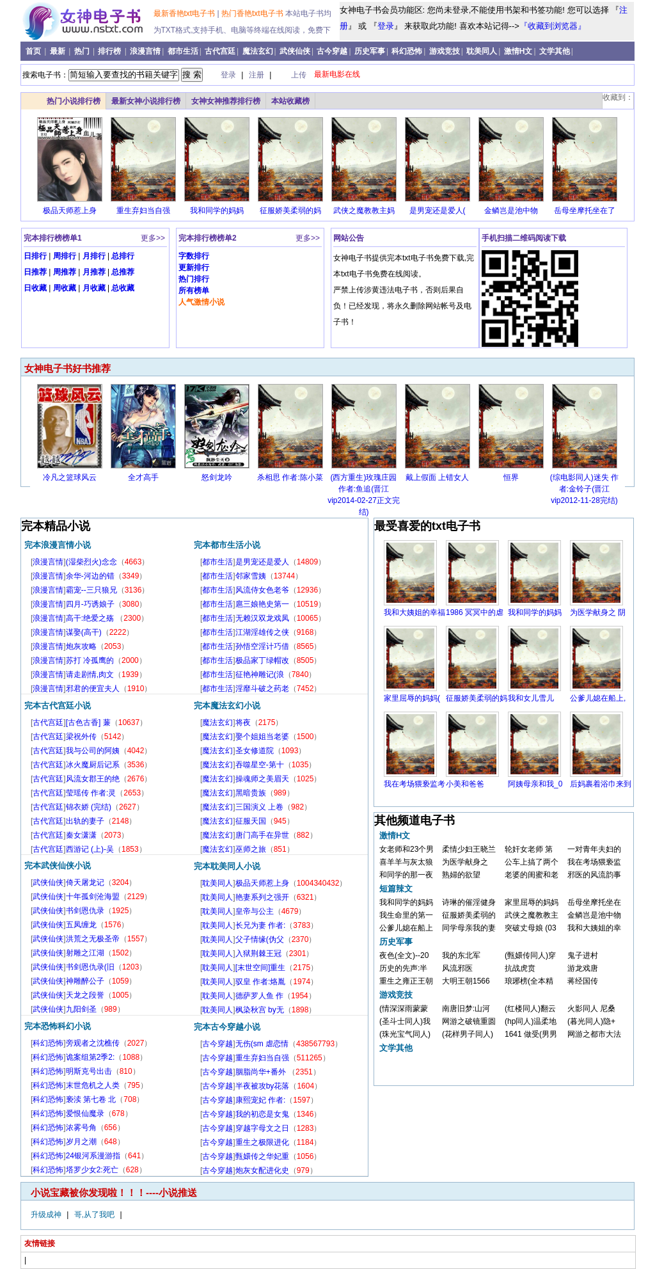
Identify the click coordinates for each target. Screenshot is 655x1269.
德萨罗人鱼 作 (259, 995)
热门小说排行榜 (73, 101)
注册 (257, 74)
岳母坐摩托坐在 (594, 902)
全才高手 (143, 477)
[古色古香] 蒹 (88, 722)
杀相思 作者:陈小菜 (290, 477)
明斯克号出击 (89, 1071)
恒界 (511, 477)
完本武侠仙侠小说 (57, 865)
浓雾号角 (81, 1127)
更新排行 (193, 267)
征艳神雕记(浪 (259, 674)
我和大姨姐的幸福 (414, 612)
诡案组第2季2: (90, 1057)
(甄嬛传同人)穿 (530, 955)
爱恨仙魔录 (85, 1113)
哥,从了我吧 (95, 1214)
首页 (34, 51)
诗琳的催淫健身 (469, 902)
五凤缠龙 (81, 924)
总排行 (122, 255)
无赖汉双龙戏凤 (262, 618)
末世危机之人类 (93, 1085)
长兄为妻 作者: (260, 925)
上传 (298, 74)
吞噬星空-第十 (259, 764)
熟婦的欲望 (461, 874)
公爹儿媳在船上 (406, 927)
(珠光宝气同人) (404, 1034)
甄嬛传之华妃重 (262, 1156)
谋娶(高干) (84, 632)
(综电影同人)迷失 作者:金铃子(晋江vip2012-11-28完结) (584, 489)
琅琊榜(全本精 (529, 981)
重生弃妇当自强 (143, 210)
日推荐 (35, 271)
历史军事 (369, 51)
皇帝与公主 (254, 911)
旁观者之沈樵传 (93, 1043)
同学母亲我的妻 (469, 927)
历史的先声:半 (403, 968)
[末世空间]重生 (260, 967)
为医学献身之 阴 (598, 612)
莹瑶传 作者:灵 (91, 792)
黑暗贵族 (250, 792)
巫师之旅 (250, 849)
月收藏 (94, 287)
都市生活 (183, 51)
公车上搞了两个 (531, 862)
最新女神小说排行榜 (145, 101)
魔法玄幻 (257, 51)
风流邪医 (457, 968)
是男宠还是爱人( (437, 210)
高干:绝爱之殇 (91, 618)
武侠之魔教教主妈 (364, 210)
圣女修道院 (254, 750)
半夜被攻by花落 (262, 1085)
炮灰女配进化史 (262, 1170)
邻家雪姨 (250, 575)
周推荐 (64, 271)
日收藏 (35, 287)
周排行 (64, 255)
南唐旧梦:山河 (466, 1008)
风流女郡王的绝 (93, 778)
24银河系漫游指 (93, 1155)
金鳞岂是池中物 (511, 210)
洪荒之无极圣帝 (93, 938)
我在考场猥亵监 (594, 862)
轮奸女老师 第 (529, 849)
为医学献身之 (465, 862)
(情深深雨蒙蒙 (403, 1008)
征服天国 (250, 821)
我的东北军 (461, 955)
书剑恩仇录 (85, 910)
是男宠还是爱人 (262, 561)
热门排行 (193, 279)
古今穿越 (332, 51)
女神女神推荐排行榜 (225, 101)
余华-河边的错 (90, 575)
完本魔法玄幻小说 (227, 705)
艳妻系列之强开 (262, 897)
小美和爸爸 (465, 783)
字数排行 (193, 255)
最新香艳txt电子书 (185, 13)
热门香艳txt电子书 (253, 13)
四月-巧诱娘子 (90, 604)
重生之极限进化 (262, 1142)
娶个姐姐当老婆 (262, 736)
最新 (58, 51)
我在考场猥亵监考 (414, 783)
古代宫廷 (220, 51)
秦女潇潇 (81, 835)
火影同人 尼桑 (591, 1008)
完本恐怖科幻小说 (57, 1026)
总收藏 (122, 287)
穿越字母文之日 (262, 1128)
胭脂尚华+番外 (261, 1071)
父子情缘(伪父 (259, 939)
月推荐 (94, 271)
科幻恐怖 (406, 51)
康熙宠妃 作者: (260, 1100)
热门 (82, 51)
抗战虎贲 (520, 968)
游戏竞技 (444, 51)
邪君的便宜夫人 (93, 688)
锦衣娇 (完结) (88, 806)
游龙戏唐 (582, 968)
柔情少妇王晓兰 (469, 849)
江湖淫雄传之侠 (262, 632)
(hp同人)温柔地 (530, 1021)
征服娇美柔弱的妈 (290, 210)
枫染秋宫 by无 (259, 1009)
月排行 (94, 255)
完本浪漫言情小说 (57, 545)
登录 (385, 26)
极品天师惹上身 (70, 210)
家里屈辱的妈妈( (412, 698)
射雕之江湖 (85, 952)
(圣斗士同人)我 (404, 1021)
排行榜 (110, 51)
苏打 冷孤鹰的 (90, 660)
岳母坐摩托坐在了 (584, 210)
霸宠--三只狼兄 (91, 590)
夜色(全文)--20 (404, 955)
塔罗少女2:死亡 (92, 1169)
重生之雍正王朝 (406, 981)
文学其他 (554, 51)
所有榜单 (193, 290)
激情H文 (518, 51)
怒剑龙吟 (216, 477)
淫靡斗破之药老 (262, 688)
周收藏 (64, 287)
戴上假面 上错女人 (437, 477)
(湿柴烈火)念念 (91, 561)
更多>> (153, 238)
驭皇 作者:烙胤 (260, 981)
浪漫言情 (145, 51)
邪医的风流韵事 (594, 874)
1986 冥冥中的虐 (474, 612)
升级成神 (47, 1214)
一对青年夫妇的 (594, 849)
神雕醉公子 (85, 981)
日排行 (35, 255)
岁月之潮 (81, 1141)
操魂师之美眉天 (262, 778)
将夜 (243, 722)
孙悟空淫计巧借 (262, 646)
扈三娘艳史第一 (262, 604)
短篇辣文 (396, 888)
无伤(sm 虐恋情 (261, 1043)
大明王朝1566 (466, 981)
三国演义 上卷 (259, 806)
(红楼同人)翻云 (530, 1008)
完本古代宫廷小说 (57, 705)
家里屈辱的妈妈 (531, 902)
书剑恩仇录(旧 (90, 966)
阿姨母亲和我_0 (535, 783)
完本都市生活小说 (227, 545)
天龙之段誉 (85, 995)
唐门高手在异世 (262, 835)
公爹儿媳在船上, (598, 698)
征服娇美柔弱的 (469, 915)
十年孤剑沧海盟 (93, 896)
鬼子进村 (582, 955)
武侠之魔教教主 (531, 915)
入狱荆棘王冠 (258, 953)
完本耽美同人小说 (227, 866)
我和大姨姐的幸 (594, 927)
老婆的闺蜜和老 (531, 874)
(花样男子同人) (467, 1034)
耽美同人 (481, 51)
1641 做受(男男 (531, 1034)
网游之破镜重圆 (469, 1021)
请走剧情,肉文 (90, 674)
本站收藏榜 (290, 101)
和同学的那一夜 (406, 874)
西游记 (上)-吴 (90, 849)
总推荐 (122, 271)
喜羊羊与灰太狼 (406, 862)
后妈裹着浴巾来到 (600, 783)
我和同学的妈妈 (217, 210)
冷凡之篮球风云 (70, 477)
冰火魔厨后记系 (93, 764)
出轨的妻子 (85, 821)
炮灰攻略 (81, 646)
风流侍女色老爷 (262, 590)
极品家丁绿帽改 (262, 660)
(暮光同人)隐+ (591, 1021)
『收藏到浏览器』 (552, 26)
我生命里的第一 (406, 915)
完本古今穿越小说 (227, 1027)
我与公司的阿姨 (93, 750)
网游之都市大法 (594, 1034)
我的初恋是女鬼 (262, 1114)
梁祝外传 (81, 736)
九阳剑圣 (81, 1009)
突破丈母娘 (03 (530, 927)
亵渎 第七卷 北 (91, 1099)
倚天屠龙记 (85, 882)
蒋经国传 (582, 981)
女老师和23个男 (406, 849)
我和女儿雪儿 (531, 698)
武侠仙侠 (295, 51)
